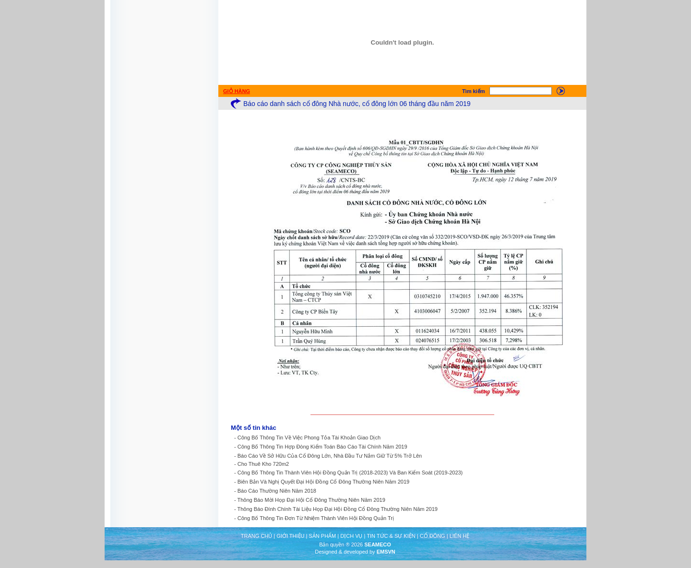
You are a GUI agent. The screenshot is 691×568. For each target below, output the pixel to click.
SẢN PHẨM (322, 536)
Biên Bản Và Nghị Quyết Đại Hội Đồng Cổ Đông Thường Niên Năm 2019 (323, 482)
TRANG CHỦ (256, 536)
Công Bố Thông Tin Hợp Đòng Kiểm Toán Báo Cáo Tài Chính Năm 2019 (322, 447)
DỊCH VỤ (351, 536)
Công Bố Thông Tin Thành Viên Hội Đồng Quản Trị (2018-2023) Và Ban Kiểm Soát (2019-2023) (350, 472)
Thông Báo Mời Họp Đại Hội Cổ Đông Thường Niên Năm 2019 (311, 500)
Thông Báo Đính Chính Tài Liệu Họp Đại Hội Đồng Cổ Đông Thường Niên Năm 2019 (338, 509)
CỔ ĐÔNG (432, 536)
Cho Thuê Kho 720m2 (263, 464)
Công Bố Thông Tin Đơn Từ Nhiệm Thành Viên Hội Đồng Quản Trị (316, 518)
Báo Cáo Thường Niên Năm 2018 (277, 491)
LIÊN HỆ (459, 536)
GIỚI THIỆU (290, 536)
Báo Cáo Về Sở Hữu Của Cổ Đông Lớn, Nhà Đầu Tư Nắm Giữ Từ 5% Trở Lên (330, 456)
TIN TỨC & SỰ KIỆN (391, 536)
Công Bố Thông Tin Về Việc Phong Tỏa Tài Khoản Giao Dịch (309, 437)
